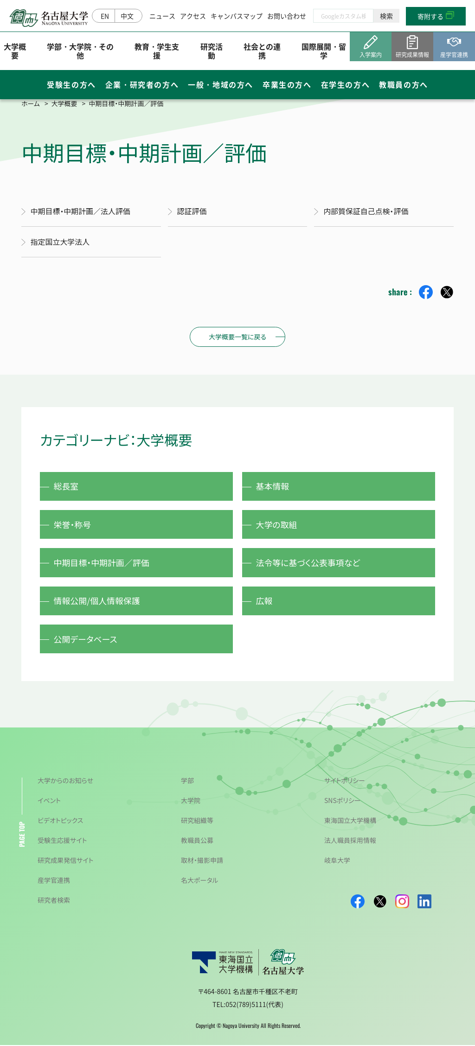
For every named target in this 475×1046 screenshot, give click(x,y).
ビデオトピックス (60, 821)
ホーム (30, 103)
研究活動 (211, 51)
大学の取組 (276, 524)
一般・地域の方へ (220, 84)
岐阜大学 (337, 861)
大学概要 (15, 51)
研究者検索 (54, 901)
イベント (49, 801)
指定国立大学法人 (60, 241)
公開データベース (86, 639)
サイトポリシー (344, 781)
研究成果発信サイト (65, 861)
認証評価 (192, 211)
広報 (264, 601)
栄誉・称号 (72, 524)
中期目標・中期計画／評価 (102, 562)
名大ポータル (199, 881)
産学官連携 (54, 881)
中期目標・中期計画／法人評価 (81, 211)
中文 (127, 15)
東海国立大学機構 (350, 821)
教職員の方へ (403, 84)
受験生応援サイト (62, 841)
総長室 (66, 485)
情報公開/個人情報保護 (97, 601)
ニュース (162, 15)
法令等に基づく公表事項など (308, 562)
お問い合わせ (286, 15)
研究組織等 (197, 821)
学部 (187, 781)
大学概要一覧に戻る (237, 335)
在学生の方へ (345, 84)
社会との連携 (262, 51)
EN (105, 15)
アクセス (193, 15)
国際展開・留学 (324, 51)
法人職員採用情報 (350, 841)
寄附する (430, 16)
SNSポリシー (342, 801)
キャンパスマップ (237, 15)
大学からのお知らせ (65, 781)
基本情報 (272, 485)
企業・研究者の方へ (142, 84)
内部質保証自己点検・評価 (366, 211)
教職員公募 (197, 841)
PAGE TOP (21, 835)
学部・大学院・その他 (80, 51)
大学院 (190, 801)
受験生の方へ (71, 84)
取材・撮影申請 (202, 861)
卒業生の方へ (287, 84)
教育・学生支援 (157, 51)
